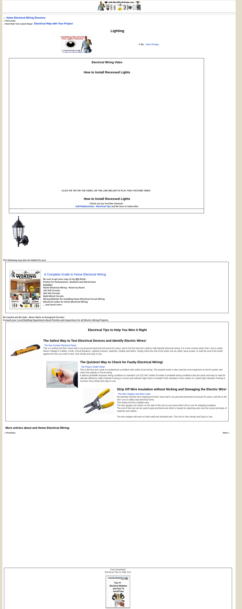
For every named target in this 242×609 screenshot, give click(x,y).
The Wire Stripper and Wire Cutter (134, 394)
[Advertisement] (116, 480)
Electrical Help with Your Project (53, 23)
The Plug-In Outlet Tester (93, 367)
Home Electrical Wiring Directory (26, 17)
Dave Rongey (152, 44)
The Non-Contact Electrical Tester (60, 345)
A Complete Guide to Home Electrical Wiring (75, 274)
